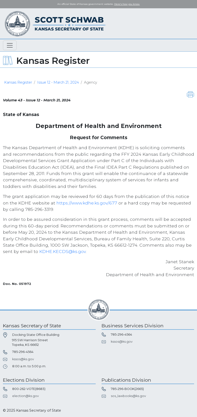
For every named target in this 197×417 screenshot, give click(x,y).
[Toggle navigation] (10, 45)
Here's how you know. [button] (127, 4)
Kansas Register (18, 82)
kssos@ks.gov (23, 359)
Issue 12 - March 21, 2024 (58, 82)
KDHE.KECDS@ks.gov (62, 251)
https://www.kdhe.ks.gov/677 (86, 202)
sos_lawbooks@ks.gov (128, 396)
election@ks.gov (25, 396)
